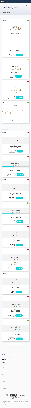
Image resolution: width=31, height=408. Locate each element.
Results (3, 354)
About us (3, 381)
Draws (3, 364)
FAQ (2, 374)
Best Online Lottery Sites (7, 357)
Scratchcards (4, 370)
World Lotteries (5, 359)
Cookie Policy (4, 388)
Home (25, 5)
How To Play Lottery (5, 376)
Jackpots (3, 362)
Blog (3, 367)
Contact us (4, 383)
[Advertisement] (15, 42)
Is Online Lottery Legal (6, 379)
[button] (30, 1)
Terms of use (4, 386)
